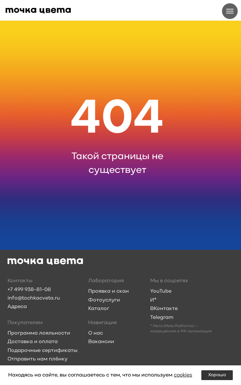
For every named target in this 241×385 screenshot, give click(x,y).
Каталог (98, 308)
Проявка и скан (108, 291)
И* (153, 300)
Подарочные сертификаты (42, 350)
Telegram (161, 317)
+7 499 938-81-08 (29, 289)
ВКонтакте (164, 308)
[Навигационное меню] (229, 11)
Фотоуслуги (104, 300)
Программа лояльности (39, 333)
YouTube (160, 291)
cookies (183, 375)
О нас (95, 333)
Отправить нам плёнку (38, 359)
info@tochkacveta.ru (34, 298)
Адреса (17, 306)
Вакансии (101, 341)
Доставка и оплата (33, 341)
